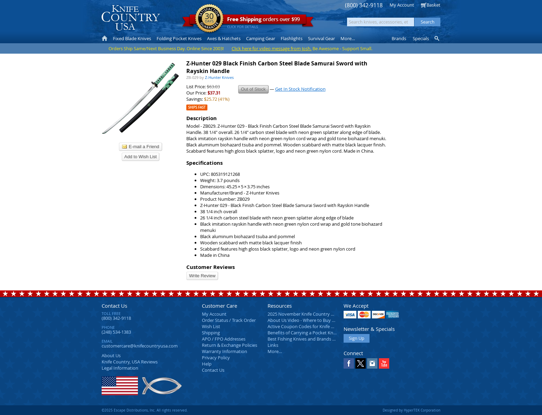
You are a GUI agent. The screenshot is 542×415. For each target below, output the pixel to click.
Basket (433, 5)
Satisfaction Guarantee (209, 19)
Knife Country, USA (130, 18)
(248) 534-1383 (116, 332)
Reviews (130, 362)
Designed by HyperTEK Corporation (411, 410)
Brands (399, 38)
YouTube (384, 363)
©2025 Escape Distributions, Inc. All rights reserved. (145, 410)
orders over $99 (247, 21)
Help (207, 364)
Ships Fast (197, 107)
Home (104, 38)
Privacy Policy (216, 357)
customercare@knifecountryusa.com (140, 346)
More (347, 38)
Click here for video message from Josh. (271, 48)
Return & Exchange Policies (229, 345)
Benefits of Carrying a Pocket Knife (303, 333)
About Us (111, 355)
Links (273, 345)
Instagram (372, 363)
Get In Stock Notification (300, 89)
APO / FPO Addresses (223, 339)
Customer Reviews (210, 267)
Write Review (202, 275)
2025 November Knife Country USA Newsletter (315, 314)
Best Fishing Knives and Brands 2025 (305, 339)
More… (275, 351)
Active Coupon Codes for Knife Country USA (312, 326)
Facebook (349, 363)
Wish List (211, 326)
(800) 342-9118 (364, 5)
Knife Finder (437, 38)
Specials (421, 38)
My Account (402, 5)
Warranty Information (224, 351)
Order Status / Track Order (229, 320)
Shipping (211, 333)
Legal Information (120, 368)
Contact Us (114, 305)
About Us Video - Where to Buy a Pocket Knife (314, 320)
